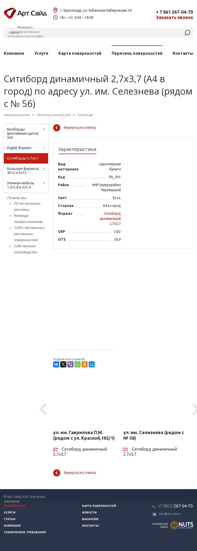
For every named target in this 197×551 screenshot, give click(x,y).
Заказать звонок (174, 17)
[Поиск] (98, 33)
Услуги (41, 53)
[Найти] (187, 33)
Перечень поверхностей (137, 53)
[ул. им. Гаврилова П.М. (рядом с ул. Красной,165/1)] (84, 401)
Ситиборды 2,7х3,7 (23, 158)
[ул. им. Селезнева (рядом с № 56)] (154, 401)
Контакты (183, 53)
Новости (89, 512)
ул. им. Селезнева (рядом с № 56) (153, 435)
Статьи (9, 519)
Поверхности (15, 505)
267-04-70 (175, 506)
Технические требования (25, 532)
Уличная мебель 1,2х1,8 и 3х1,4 (20, 185)
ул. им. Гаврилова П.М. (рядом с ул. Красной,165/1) (84, 435)
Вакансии (90, 519)
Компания (14, 53)
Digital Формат (19, 148)
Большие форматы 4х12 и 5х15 (23, 171)
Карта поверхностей (80, 53)
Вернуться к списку (74, 127)
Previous (44, 409)
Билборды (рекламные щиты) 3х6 (22, 133)
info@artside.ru (170, 514)
